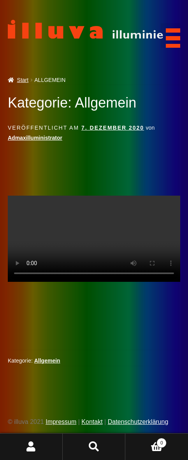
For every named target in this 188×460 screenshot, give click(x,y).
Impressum (61, 421)
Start (23, 80)
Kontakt (91, 421)
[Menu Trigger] (170, 35)
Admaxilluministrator (35, 138)
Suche (94, 447)
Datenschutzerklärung (138, 421)
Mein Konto (31, 447)
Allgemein (47, 361)
